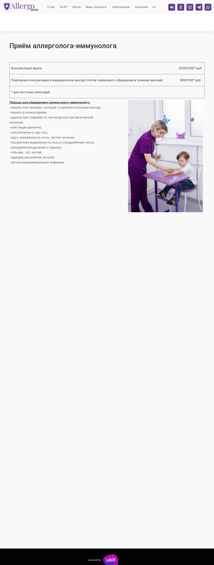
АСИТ (63, 7)
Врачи (77, 7)
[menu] (100, 7)
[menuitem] (51, 7)
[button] (96, 7)
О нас (51, 7)
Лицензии (141, 7)
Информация (121, 7)
